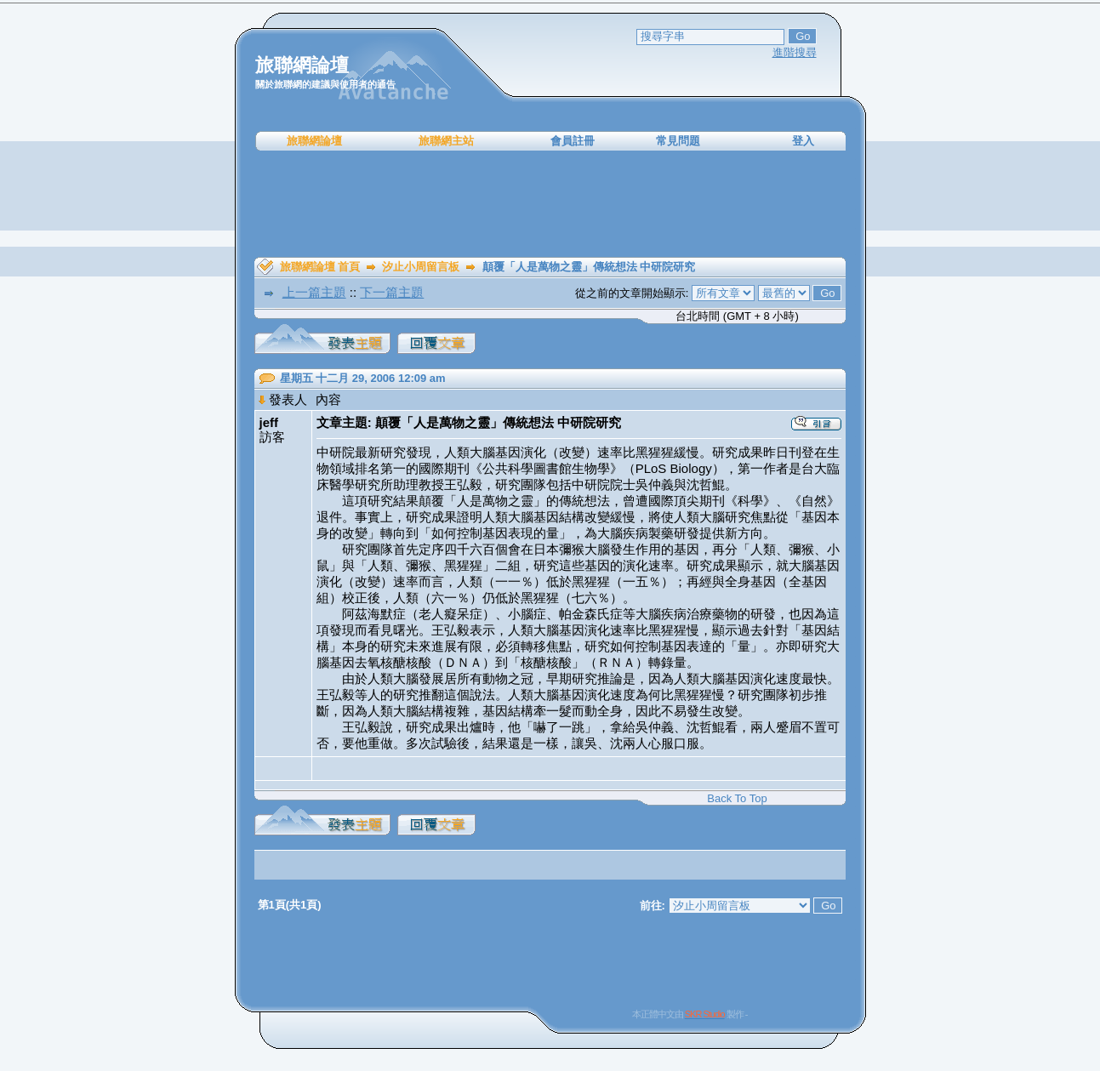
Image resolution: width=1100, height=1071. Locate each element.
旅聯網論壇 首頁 (320, 266)
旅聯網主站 (446, 140)
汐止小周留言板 (420, 266)
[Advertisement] (550, 204)
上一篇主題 (314, 292)
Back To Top (737, 798)
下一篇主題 (392, 292)
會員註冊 (572, 140)
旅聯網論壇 (314, 140)
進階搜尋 (794, 52)
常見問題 (678, 140)
